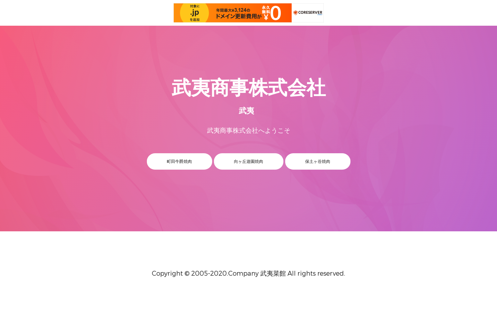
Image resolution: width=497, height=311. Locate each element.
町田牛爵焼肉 (179, 161)
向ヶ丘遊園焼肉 (248, 161)
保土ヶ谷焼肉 (317, 161)
